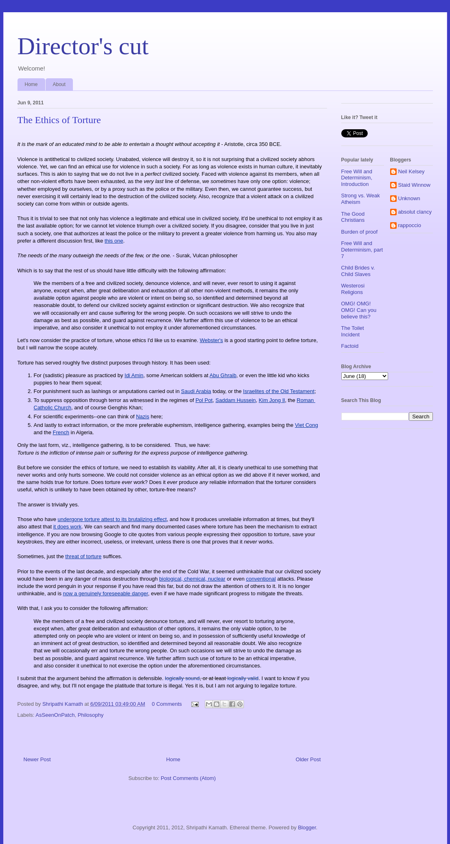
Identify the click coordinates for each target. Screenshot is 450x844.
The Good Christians (353, 217)
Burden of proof (359, 232)
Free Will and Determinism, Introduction (357, 177)
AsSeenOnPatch (55, 715)
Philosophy (91, 715)
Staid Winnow (414, 185)
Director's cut (83, 46)
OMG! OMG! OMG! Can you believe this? (359, 309)
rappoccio (409, 225)
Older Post (308, 759)
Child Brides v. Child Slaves (358, 271)
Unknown (409, 198)
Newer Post (37, 759)
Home (31, 84)
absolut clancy (415, 212)
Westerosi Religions (353, 289)
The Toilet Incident (352, 331)
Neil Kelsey (411, 171)
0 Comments (167, 704)
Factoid (350, 346)
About (59, 84)
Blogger (307, 827)
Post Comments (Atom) (188, 778)
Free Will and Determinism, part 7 (362, 249)
